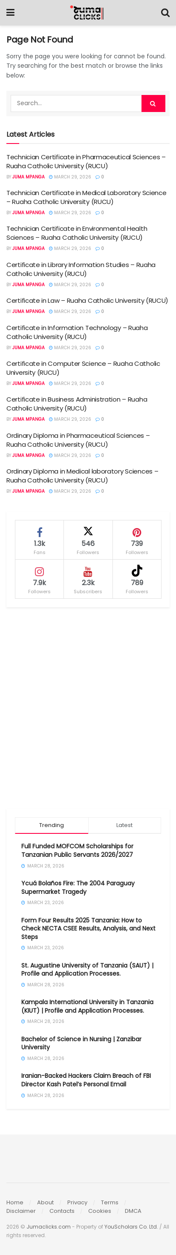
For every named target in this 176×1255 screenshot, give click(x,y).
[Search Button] (165, 13)
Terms (109, 1202)
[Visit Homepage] (87, 13)
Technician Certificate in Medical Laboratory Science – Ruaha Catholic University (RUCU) (86, 197)
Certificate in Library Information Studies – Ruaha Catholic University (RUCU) (81, 269)
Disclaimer (21, 1211)
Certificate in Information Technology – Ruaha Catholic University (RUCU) (77, 332)
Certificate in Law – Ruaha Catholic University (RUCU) (87, 300)
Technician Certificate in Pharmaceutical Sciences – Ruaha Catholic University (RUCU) (86, 161)
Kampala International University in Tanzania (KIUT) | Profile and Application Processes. (87, 1006)
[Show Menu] (10, 13)
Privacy (77, 1202)
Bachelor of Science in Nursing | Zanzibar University (81, 1043)
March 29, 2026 (70, 177)
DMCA (133, 1211)
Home (14, 1202)
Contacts (62, 1211)
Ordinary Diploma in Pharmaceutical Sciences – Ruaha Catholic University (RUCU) (78, 440)
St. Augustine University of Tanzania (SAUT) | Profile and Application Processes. (87, 969)
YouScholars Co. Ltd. (131, 1226)
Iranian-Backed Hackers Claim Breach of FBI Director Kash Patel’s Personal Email (86, 1079)
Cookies (99, 1211)
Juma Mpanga (28, 177)
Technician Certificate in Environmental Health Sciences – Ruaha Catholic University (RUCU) (76, 233)
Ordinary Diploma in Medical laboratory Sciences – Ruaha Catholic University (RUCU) (82, 476)
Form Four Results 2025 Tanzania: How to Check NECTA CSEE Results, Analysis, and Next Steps (88, 928)
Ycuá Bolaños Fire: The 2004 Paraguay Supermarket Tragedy (78, 887)
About (45, 1202)
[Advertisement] (88, 708)
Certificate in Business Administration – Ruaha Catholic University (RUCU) (76, 404)
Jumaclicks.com (48, 1226)
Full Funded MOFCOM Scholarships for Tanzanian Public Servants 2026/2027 (77, 850)
